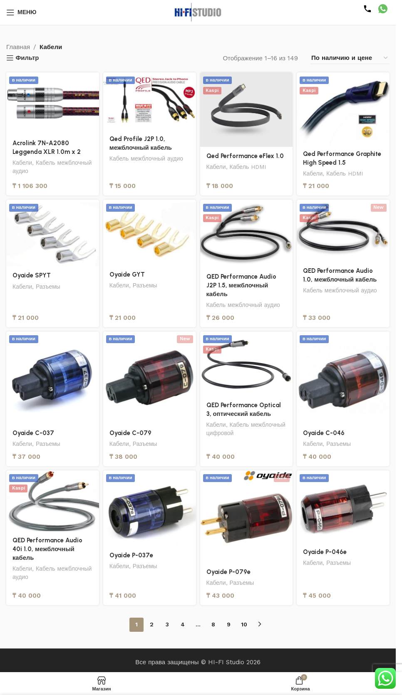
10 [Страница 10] (244, 624)
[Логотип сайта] (198, 12)
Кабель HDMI (249, 166)
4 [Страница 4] (183, 624)
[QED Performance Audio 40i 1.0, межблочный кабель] (52, 500)
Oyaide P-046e (325, 552)
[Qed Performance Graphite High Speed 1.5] (343, 108)
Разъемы (48, 286)
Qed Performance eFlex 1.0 (245, 156)
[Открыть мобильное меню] (21, 12)
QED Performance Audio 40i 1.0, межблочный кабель (47, 549)
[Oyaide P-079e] (246, 516)
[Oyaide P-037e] (149, 508)
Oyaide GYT (127, 274)
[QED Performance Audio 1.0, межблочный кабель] (343, 231)
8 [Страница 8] (213, 624)
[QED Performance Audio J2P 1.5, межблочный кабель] (246, 233)
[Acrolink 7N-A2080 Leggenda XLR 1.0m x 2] (52, 103)
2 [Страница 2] (152, 624)
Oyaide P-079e (228, 572)
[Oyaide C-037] (52, 377)
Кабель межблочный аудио (146, 158)
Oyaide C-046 (324, 433)
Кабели (22, 162)
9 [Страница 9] (229, 624)
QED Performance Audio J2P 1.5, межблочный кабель (241, 285)
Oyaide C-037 (33, 433)
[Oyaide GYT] (149, 232)
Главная (18, 47)
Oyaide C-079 (130, 433)
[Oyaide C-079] (149, 377)
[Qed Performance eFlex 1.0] (246, 109)
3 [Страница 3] (167, 624)
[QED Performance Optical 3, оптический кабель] (246, 363)
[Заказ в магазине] (350, 58)
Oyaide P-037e (131, 555)
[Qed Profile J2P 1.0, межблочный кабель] (149, 101)
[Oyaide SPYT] (52, 233)
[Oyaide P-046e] (343, 506)
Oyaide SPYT (31, 275)
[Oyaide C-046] (343, 377)
